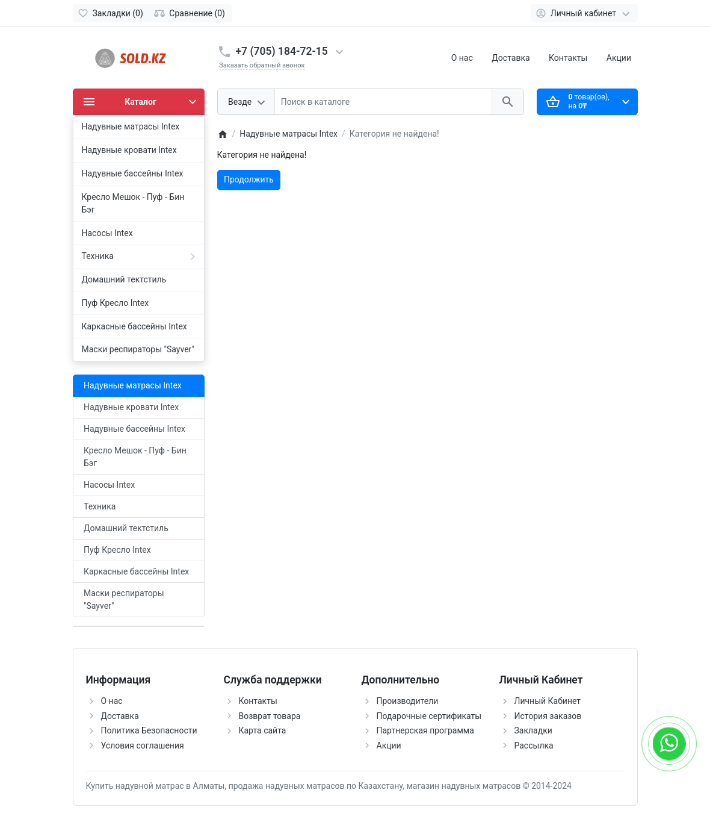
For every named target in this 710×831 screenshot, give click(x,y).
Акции (619, 58)
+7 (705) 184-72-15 (282, 51)
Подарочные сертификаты (429, 716)
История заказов (548, 716)
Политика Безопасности (149, 730)
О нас (462, 58)
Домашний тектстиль (126, 528)
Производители (408, 701)
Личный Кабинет (547, 701)
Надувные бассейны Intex (134, 429)
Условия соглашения (142, 745)
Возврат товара (270, 716)
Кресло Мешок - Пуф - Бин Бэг (135, 457)
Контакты (568, 58)
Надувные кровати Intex (131, 407)
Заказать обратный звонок (262, 65)
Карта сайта (262, 730)
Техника (100, 506)
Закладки (533, 730)
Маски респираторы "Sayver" (124, 599)
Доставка (510, 58)
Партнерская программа (425, 730)
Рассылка (534, 745)
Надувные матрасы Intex (133, 385)
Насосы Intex (109, 485)
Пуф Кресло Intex (117, 550)
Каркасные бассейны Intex (136, 571)
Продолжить (249, 179)
